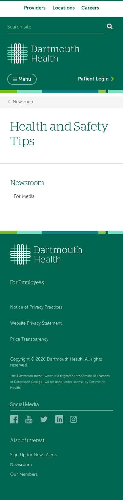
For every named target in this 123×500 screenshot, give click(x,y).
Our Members (24, 475)
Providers (35, 8)
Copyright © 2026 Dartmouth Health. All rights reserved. (56, 362)
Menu (24, 79)
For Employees (27, 282)
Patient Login (93, 79)
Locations (63, 8)
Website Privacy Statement (36, 323)
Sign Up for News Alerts (33, 455)
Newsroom (23, 102)
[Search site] (55, 27)
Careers (90, 8)
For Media (24, 196)
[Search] (110, 27)
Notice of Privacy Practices (36, 307)
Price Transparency (29, 339)
